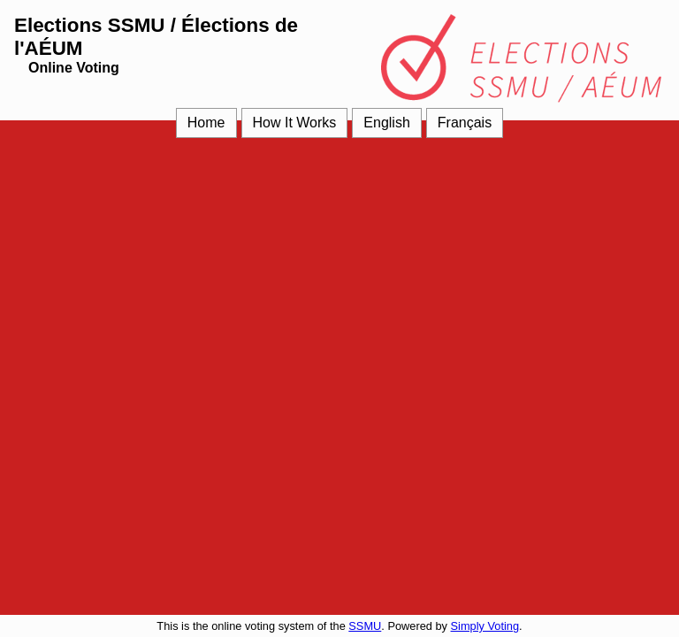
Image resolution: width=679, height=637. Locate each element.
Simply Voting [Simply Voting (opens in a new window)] (485, 626)
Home (206, 122)
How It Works (295, 122)
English (386, 122)
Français (465, 122)
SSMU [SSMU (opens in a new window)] (364, 626)
